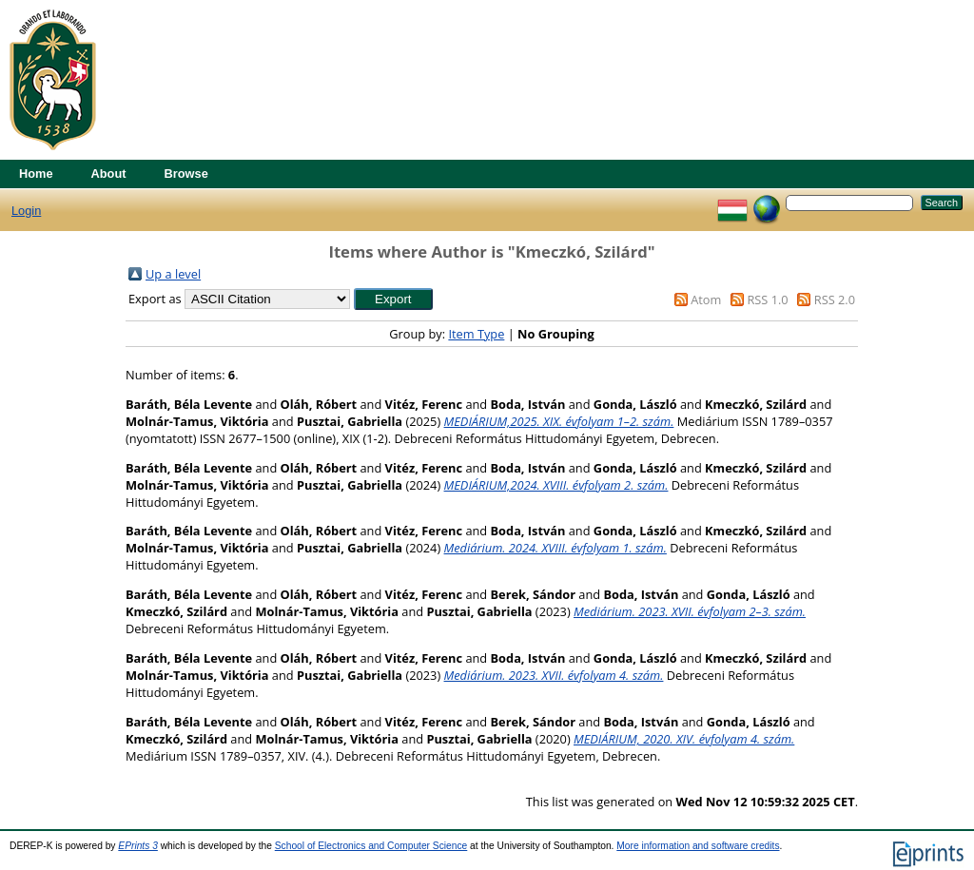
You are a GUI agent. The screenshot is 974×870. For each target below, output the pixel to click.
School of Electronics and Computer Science (371, 846)
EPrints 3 (138, 846)
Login (26, 210)
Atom (706, 299)
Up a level (173, 273)
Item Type (476, 333)
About (109, 173)
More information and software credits (697, 846)
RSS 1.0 (767, 299)
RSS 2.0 (834, 299)
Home (36, 173)
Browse (186, 173)
